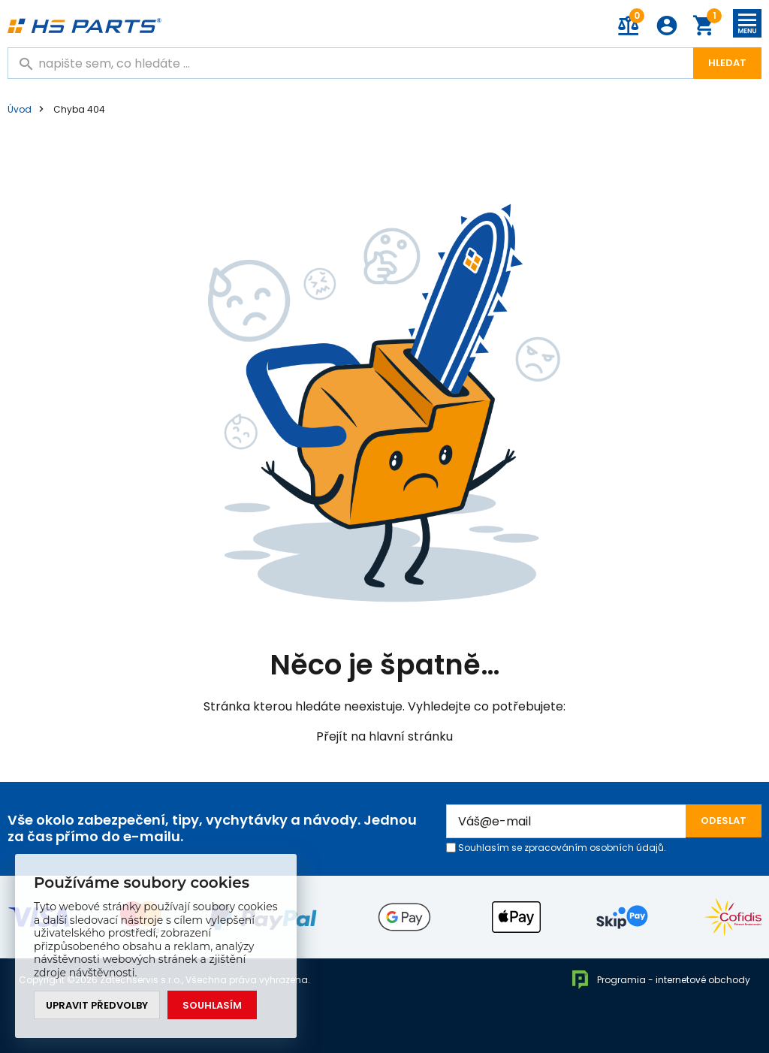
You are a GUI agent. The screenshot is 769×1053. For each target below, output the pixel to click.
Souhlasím (212, 1005)
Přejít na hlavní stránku (384, 736)
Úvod (20, 109)
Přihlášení (667, 26)
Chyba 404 (79, 109)
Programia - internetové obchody (660, 979)
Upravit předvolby (97, 1005)
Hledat (727, 63)
